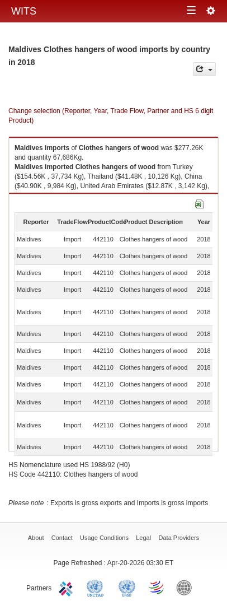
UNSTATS (127, 587)
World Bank (187, 587)
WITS (23, 11)
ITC (67, 587)
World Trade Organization (157, 587)
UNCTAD (97, 587)
